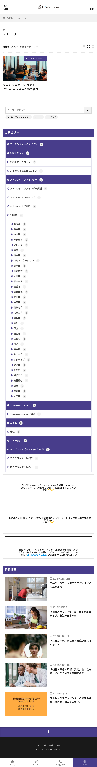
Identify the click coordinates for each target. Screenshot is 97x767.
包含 (19, 328)
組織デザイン (19, 153)
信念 (19, 250)
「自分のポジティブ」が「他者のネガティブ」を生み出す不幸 (70, 613)
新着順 (6, 46)
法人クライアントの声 (24, 458)
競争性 (20, 266)
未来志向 (21, 313)
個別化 (20, 333)
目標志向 (21, 307)
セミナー (38, 117)
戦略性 (20, 391)
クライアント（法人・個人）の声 (30, 449)
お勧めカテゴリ (27, 46)
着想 (19, 323)
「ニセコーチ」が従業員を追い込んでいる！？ (70, 642)
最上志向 (21, 354)
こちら (50, 490)
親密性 (20, 365)
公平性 (20, 276)
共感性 (20, 302)
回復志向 (21, 375)
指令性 (20, 255)
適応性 (20, 234)
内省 (19, 344)
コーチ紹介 (18, 440)
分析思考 (21, 240)
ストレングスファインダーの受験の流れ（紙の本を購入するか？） (70, 700)
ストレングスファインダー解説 (28, 188)
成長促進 (21, 292)
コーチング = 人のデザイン (26, 144)
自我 (19, 386)
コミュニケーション (37, 58)
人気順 (14, 46)
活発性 (20, 229)
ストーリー (23, 17)
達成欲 (20, 224)
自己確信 (21, 380)
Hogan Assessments (23, 405)
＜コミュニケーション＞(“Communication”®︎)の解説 (21, 87)
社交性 (20, 396)
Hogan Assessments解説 (25, 414)
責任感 (20, 370)
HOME (9, 17)
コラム (16, 423)
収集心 (20, 339)
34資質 (16, 215)
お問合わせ (60, 763)
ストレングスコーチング (25, 197)
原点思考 (21, 281)
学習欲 (20, 349)
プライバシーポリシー (48, 745)
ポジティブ (22, 360)
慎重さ (20, 287)
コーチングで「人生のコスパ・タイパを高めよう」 (70, 585)
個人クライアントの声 (24, 467)
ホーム (12, 763)
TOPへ (85, 763)
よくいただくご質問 (23, 206)
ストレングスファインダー (18, 117)
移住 (15, 432)
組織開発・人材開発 (23, 162)
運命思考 (21, 271)
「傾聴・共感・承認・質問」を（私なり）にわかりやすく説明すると (70, 671)
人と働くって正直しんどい (26, 171)
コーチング (51, 117)
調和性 (20, 318)
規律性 (20, 297)
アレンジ (21, 245)
